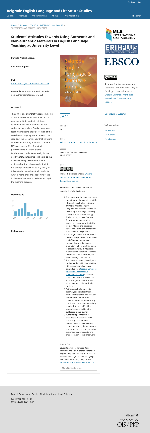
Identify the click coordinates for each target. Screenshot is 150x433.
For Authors (109, 134)
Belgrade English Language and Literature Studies (49, 10)
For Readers (109, 130)
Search (136, 15)
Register (131, 2)
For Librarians (110, 139)
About (55, 15)
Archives (23, 15)
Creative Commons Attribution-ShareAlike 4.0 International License (76, 177)
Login (140, 2)
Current (10, 15)
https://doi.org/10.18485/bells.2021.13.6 (30, 83)
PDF (66, 115)
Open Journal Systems (115, 113)
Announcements (39, 15)
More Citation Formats (71, 368)
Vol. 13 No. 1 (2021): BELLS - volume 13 (46, 25)
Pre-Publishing (72, 15)
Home (13, 25)
